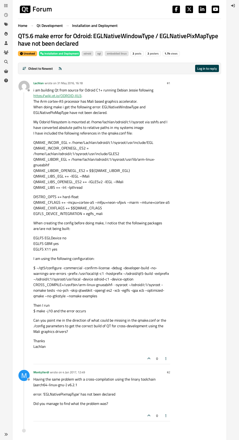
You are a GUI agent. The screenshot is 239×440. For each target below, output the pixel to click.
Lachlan (38, 83)
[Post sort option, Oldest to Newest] (37, 68)
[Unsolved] (6, 80)
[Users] (6, 43)
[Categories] (6, 5)
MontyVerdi (41, 372)
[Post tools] (166, 358)
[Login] (233, 5)
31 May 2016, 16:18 (70, 83)
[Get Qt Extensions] (6, 71)
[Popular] (6, 33)
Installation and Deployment (59, 53)
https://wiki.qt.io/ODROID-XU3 (57, 95)
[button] (6, 434)
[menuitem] (233, 5)
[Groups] (6, 52)
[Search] (6, 61)
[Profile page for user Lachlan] (24, 86)
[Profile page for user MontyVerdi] (24, 375)
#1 (168, 83)
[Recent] (6, 15)
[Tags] (6, 24)
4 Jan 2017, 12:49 (74, 372)
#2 (168, 372)
